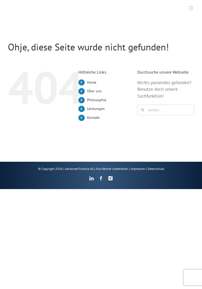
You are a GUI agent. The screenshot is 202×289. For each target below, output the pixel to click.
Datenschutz (156, 169)
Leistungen (96, 108)
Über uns (94, 91)
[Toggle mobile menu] (191, 8)
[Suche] (142, 110)
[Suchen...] (165, 110)
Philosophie (96, 100)
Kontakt (93, 117)
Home (91, 82)
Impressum (138, 169)
